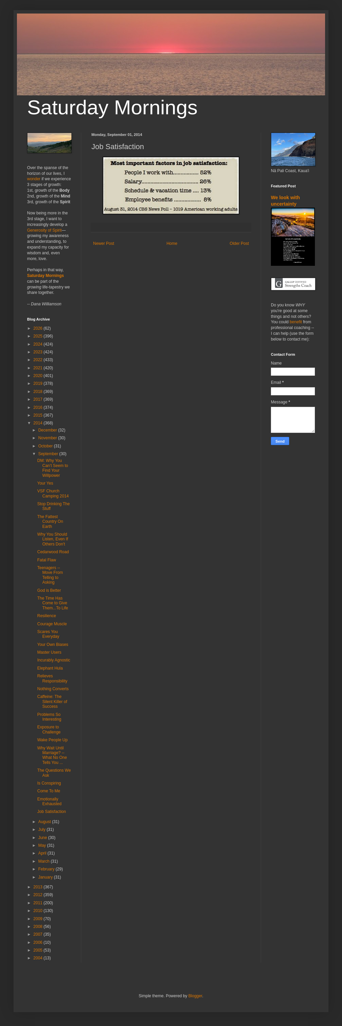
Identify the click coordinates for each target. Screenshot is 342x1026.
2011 (39, 903)
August (45, 821)
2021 (39, 368)
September (48, 453)
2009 (39, 918)
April (42, 853)
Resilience (46, 615)
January (46, 877)
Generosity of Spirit (44, 230)
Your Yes (45, 483)
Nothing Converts (53, 688)
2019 (39, 383)
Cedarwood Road (53, 552)
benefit (296, 322)
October (46, 446)
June (43, 837)
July (42, 829)
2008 (39, 926)
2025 (39, 336)
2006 (39, 942)
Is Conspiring (49, 783)
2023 (39, 352)
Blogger (195, 996)
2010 (39, 910)
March (44, 861)
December (48, 430)
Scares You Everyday (48, 634)
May (42, 845)
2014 (39, 423)
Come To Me (48, 791)
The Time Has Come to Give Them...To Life (52, 603)
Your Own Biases (52, 644)
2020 (39, 375)
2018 (39, 391)
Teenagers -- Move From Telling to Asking (50, 575)
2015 (39, 415)
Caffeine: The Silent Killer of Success (52, 701)
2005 (39, 950)
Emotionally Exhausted (49, 801)
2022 (39, 359)
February (47, 869)
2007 (39, 934)
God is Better (49, 590)
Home (172, 243)
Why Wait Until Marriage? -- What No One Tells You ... (52, 755)
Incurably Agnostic (53, 660)
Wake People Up (52, 740)
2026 (39, 328)
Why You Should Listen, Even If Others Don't (52, 539)
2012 (39, 894)
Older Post (239, 243)
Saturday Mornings (112, 107)
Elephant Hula (50, 668)
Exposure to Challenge (49, 729)
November (48, 438)
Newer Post (103, 243)
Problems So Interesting (49, 717)
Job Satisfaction (51, 811)
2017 (39, 399)
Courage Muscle (52, 624)
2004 (39, 958)
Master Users (49, 652)
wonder (33, 179)
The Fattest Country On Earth (50, 521)
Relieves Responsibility (52, 678)
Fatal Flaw (46, 560)
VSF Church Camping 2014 (53, 493)
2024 (39, 344)
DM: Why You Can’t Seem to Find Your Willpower (52, 467)
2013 (39, 887)
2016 (39, 407)
